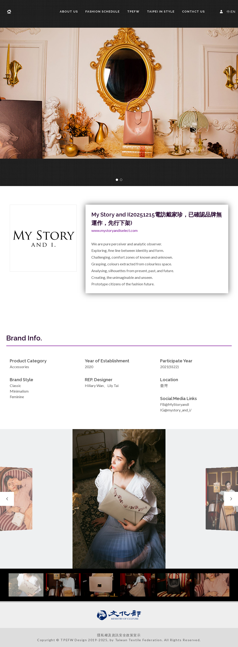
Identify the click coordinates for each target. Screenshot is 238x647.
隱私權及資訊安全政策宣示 (119, 635)
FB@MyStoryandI (174, 404)
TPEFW (133, 11)
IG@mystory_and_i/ (176, 410)
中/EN (228, 11)
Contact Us (193, 11)
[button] (117, 180)
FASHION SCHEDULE (102, 11)
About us (69, 11)
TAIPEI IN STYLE (161, 11)
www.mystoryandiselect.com (114, 230)
